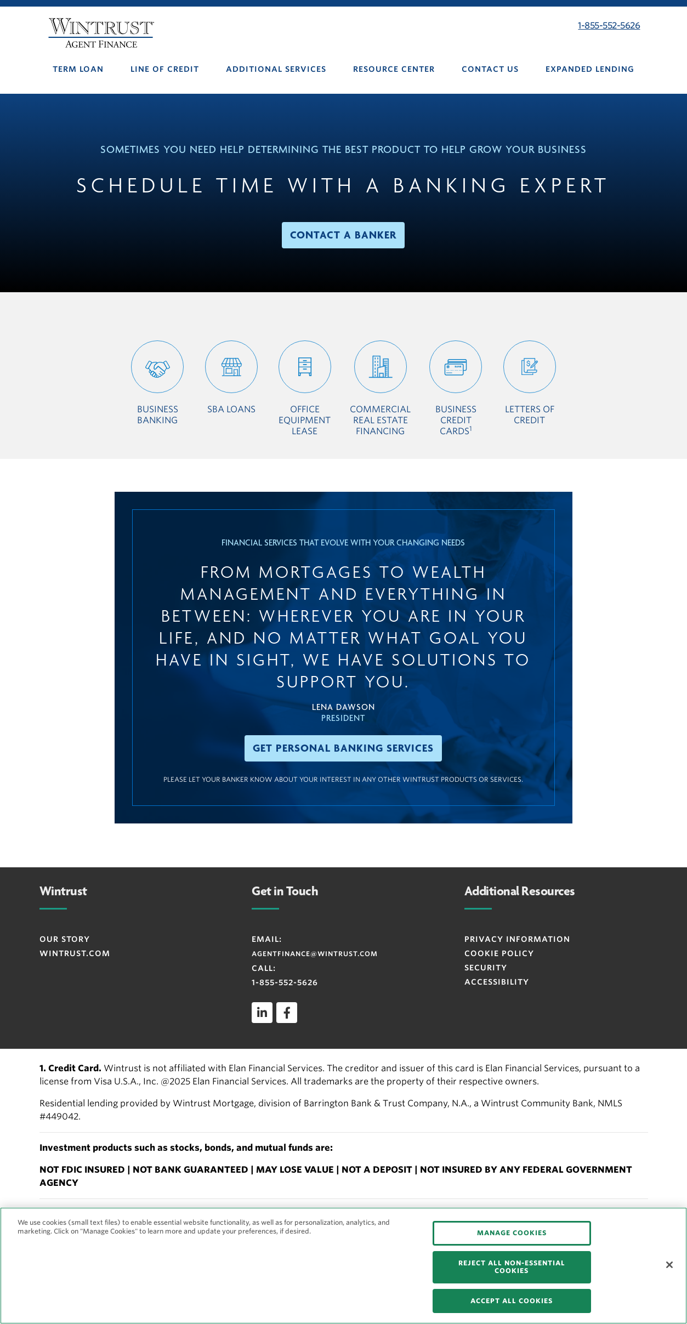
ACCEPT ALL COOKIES (511, 1301)
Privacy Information (517, 939)
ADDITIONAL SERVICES (276, 69)
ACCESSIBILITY (496, 982)
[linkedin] (262, 1012)
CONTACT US (490, 69)
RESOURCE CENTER (394, 69)
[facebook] (286, 1012)
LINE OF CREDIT (164, 69)
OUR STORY (64, 939)
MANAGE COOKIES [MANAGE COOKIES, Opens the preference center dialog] (512, 1233)
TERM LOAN (78, 69)
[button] (343, 235)
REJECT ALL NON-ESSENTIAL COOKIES (511, 1267)
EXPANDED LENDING (590, 69)
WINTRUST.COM (74, 953)
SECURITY (485, 967)
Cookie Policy (499, 953)
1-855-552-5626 (609, 25)
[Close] (669, 1265)
